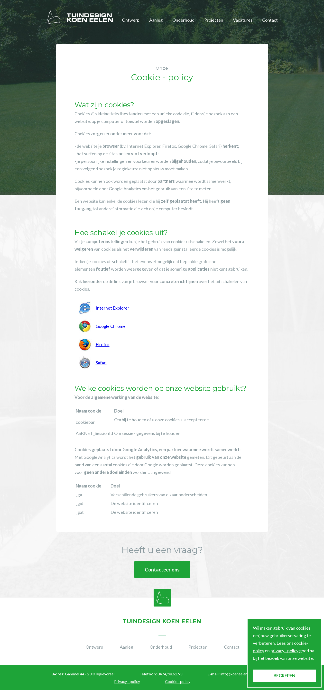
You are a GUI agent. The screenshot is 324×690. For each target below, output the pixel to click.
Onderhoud (183, 20)
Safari (101, 362)
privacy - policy (284, 650)
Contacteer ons (162, 569)
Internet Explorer (112, 308)
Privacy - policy (127, 681)
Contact (270, 20)
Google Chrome (111, 326)
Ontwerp (130, 20)
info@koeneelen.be (236, 674)
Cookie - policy (177, 681)
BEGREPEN (284, 675)
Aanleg (156, 20)
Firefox (103, 344)
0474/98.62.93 (169, 674)
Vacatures (242, 20)
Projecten (213, 20)
